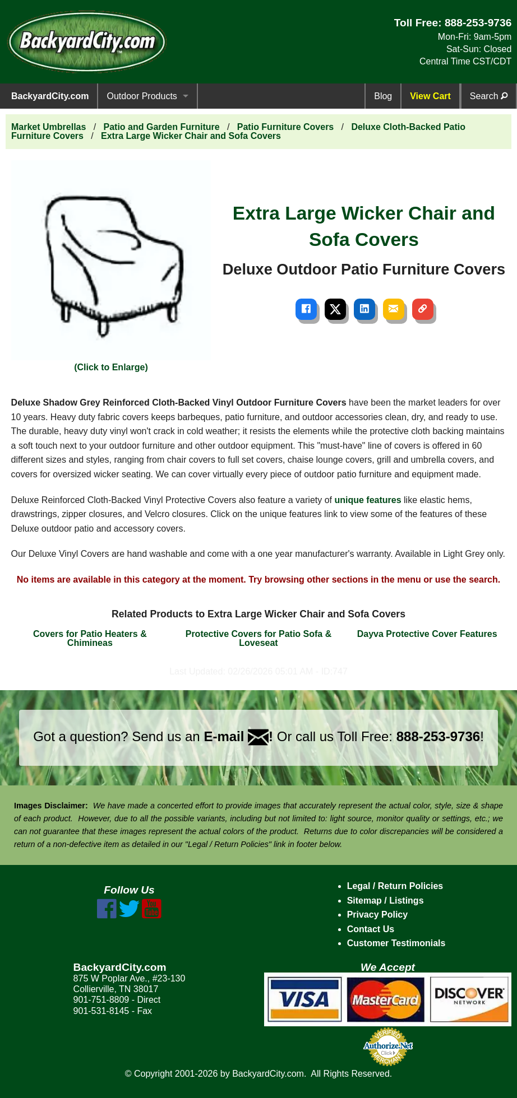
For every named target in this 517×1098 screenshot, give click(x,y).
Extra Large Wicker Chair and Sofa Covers (191, 136)
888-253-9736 (478, 23)
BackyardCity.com (50, 96)
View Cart (430, 96)
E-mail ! (238, 736)
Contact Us (370, 929)
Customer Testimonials (396, 943)
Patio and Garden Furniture (162, 127)
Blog (383, 96)
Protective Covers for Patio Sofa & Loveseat (259, 638)
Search (488, 96)
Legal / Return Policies (395, 886)
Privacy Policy (377, 914)
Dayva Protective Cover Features (427, 634)
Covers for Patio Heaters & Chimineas (90, 638)
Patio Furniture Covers (285, 127)
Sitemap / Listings (385, 900)
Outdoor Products (142, 96)
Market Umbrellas (48, 127)
